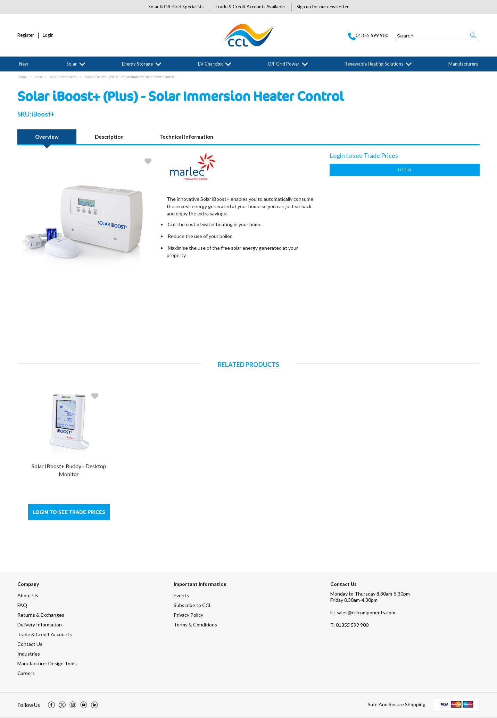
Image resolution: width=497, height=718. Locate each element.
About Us (27, 596)
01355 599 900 (349, 625)
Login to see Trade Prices (69, 512)
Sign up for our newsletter (323, 6)
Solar (71, 64)
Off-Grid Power (283, 64)
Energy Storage (137, 64)
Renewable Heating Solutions (374, 64)
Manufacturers (463, 64)
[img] (51, 705)
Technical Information (186, 137)
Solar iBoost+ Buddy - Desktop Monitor (69, 470)
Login (48, 35)
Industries (28, 654)
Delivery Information (39, 625)
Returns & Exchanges (40, 615)
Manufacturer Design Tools (47, 664)
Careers (26, 673)
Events (181, 596)
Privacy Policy (188, 615)
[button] (473, 35)
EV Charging (210, 64)
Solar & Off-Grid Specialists (176, 6)
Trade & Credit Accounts (44, 635)
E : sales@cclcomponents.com (362, 613)
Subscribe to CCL (193, 605)
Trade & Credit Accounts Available (250, 6)
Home (22, 77)
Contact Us (29, 644)
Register (25, 35)
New (23, 64)
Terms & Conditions (195, 625)
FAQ (22, 605)
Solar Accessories (63, 77)
